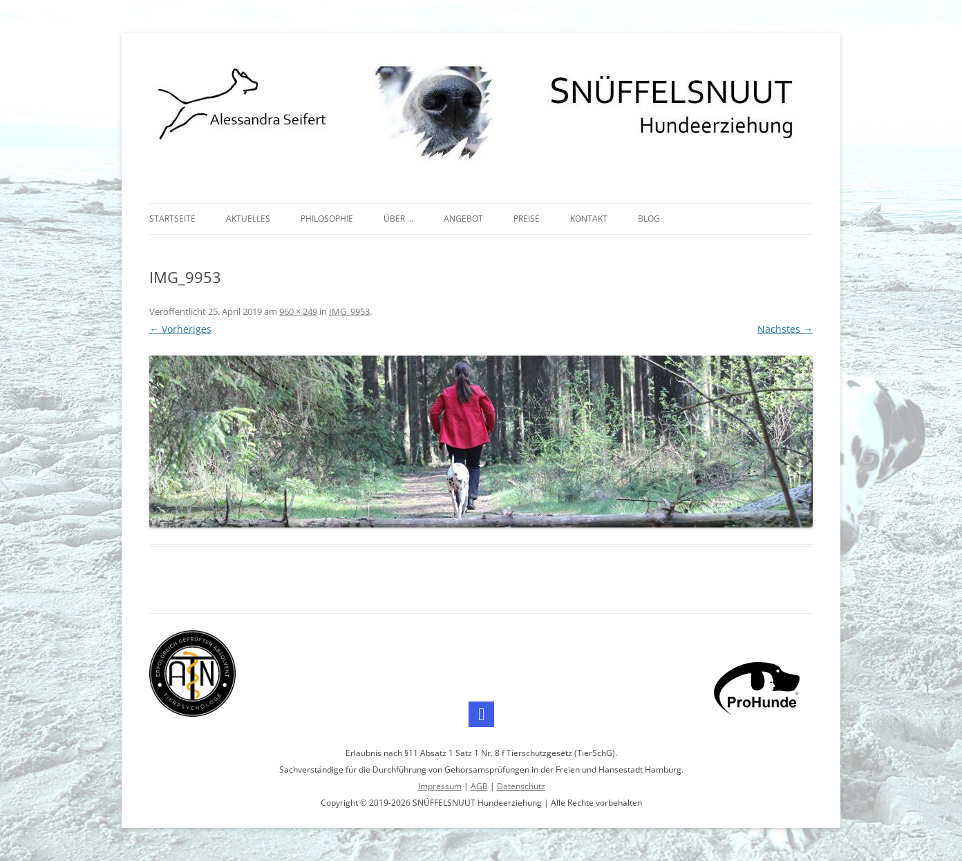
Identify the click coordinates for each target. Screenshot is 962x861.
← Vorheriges (180, 329)
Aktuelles (248, 218)
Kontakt (588, 218)
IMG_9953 (349, 311)
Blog (649, 218)
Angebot (463, 218)
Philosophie (327, 218)
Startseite (172, 218)
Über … (398, 218)
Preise (526, 218)
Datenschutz (521, 786)
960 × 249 (298, 311)
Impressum (440, 786)
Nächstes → (785, 329)
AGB (479, 786)
